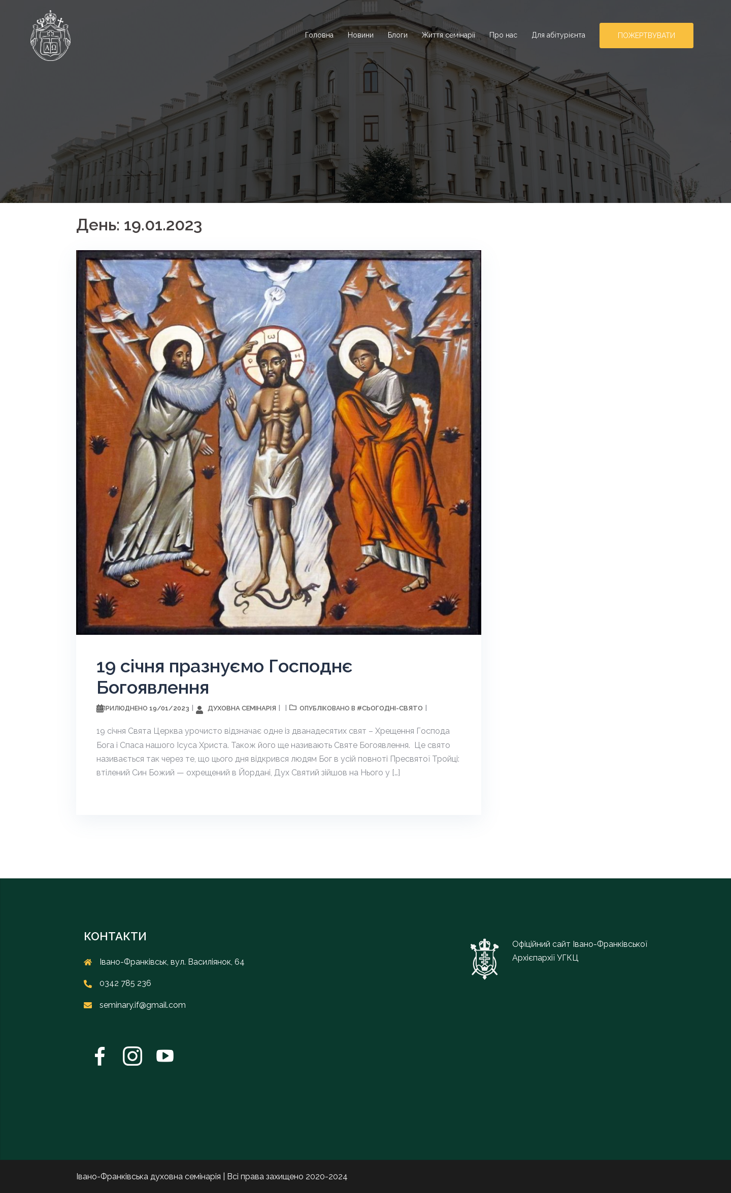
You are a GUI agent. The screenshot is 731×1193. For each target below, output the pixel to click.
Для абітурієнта (558, 35)
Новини (361, 35)
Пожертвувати (646, 35)
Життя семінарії (448, 35)
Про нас (503, 35)
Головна (319, 35)
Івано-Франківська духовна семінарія (148, 1176)
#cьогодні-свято (390, 708)
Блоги (398, 35)
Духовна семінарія (242, 708)
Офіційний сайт (542, 944)
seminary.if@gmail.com (142, 1005)
